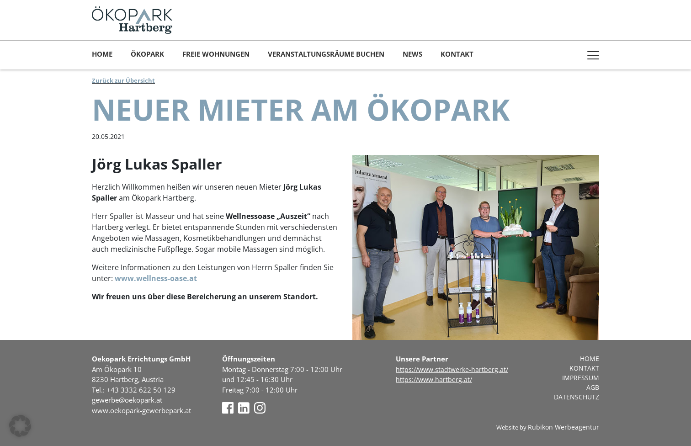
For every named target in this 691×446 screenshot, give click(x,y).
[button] (20, 426)
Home (102, 53)
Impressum (580, 377)
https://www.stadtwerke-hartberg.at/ (452, 369)
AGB (592, 387)
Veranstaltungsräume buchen (326, 53)
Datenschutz (576, 397)
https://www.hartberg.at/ (434, 379)
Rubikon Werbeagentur (563, 427)
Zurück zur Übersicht (123, 80)
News (412, 53)
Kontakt (457, 53)
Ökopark (147, 53)
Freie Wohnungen (216, 53)
